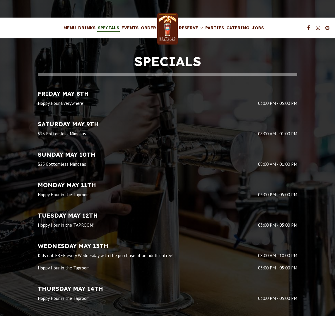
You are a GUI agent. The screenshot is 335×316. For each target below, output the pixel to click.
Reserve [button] (191, 27)
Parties (214, 27)
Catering (237, 27)
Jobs (258, 27)
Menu (70, 27)
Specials (108, 27)
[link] (167, 29)
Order (148, 27)
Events (130, 27)
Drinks (86, 27)
